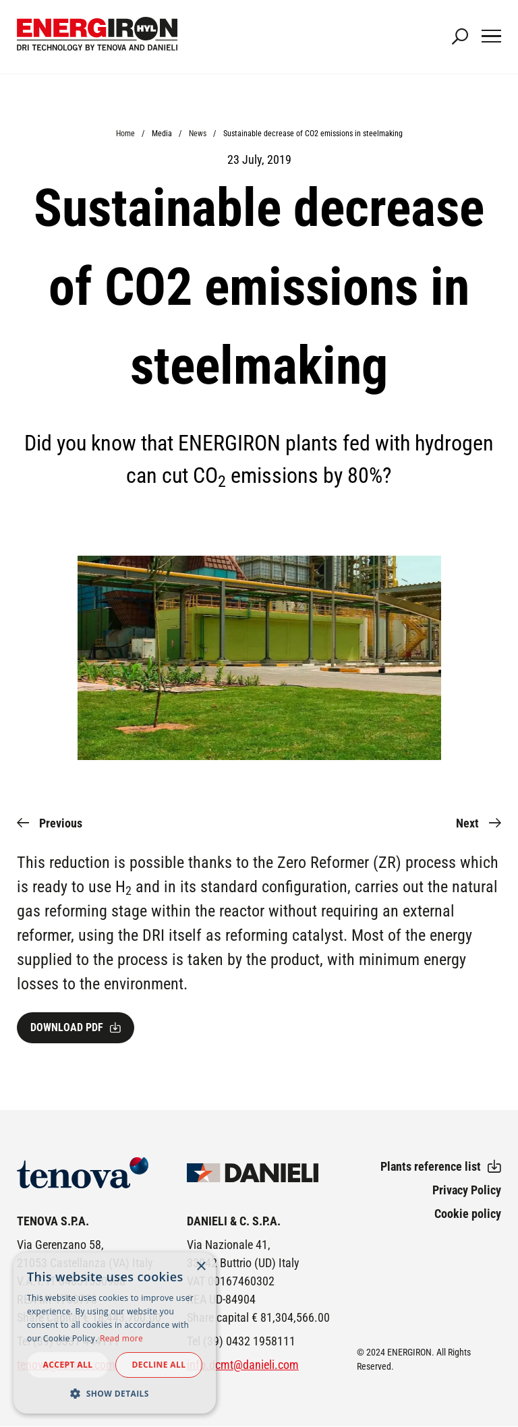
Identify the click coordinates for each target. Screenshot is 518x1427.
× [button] (201, 1267)
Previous (60, 823)
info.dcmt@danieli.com (243, 1365)
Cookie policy (467, 1213)
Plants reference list (430, 1166)
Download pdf (66, 1027)
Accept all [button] (68, 1364)
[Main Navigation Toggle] (491, 37)
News (197, 133)
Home (125, 133)
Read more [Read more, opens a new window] (121, 1338)
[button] (114, 1393)
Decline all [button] (159, 1364)
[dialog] (114, 1333)
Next (467, 823)
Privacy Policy (466, 1190)
